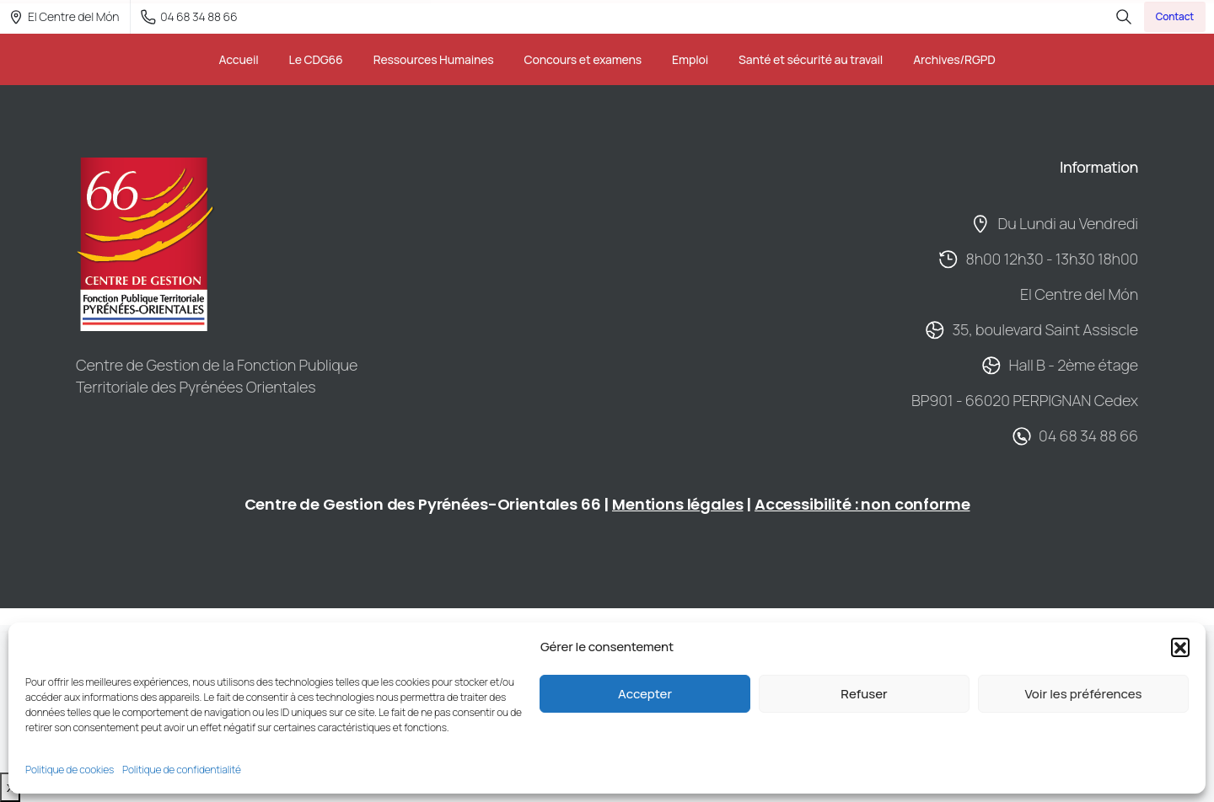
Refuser (864, 694)
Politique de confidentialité (181, 769)
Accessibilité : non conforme (862, 504)
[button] (1180, 647)
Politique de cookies (69, 769)
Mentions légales (677, 504)
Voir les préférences (1082, 694)
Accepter (645, 694)
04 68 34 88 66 (189, 16)
